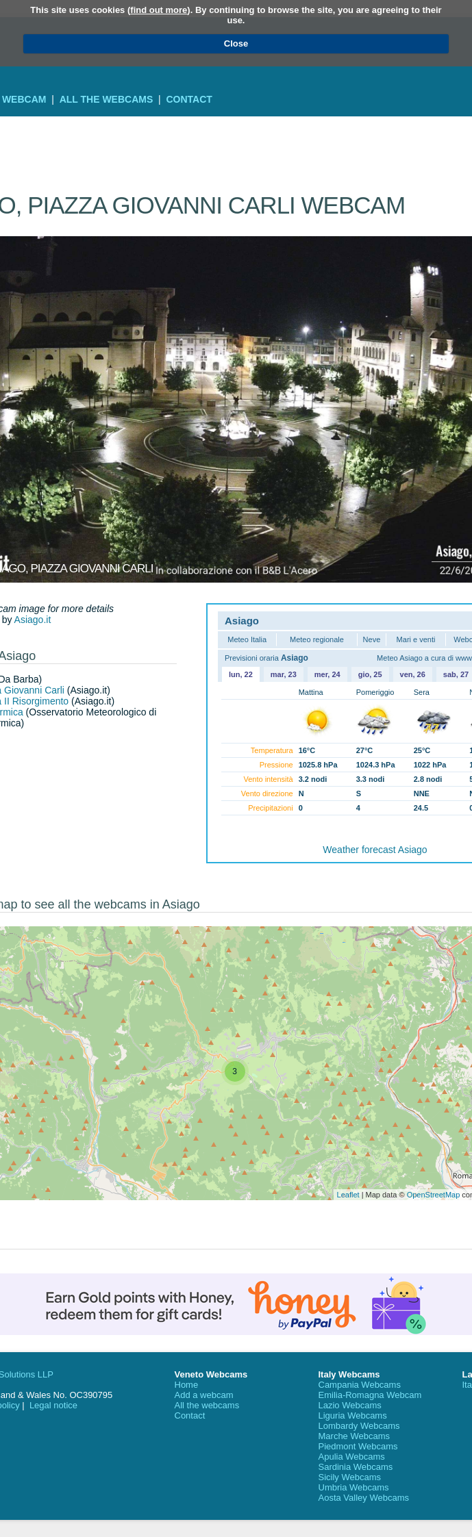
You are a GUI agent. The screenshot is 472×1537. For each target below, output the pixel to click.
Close (236, 43)
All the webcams (106, 99)
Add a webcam (204, 1395)
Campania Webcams (360, 1385)
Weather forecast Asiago (375, 849)
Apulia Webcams (352, 1456)
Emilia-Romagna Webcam (370, 1395)
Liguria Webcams (353, 1415)
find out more (158, 10)
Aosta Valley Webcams (364, 1497)
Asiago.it (32, 619)
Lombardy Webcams (359, 1426)
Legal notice (53, 1405)
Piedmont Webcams (358, 1446)
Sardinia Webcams (356, 1467)
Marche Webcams (354, 1436)
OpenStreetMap (433, 1195)
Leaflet (348, 1195)
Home (187, 1385)
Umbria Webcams (354, 1487)
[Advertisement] (236, 136)
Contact (189, 99)
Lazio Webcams (350, 1405)
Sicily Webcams (350, 1477)
